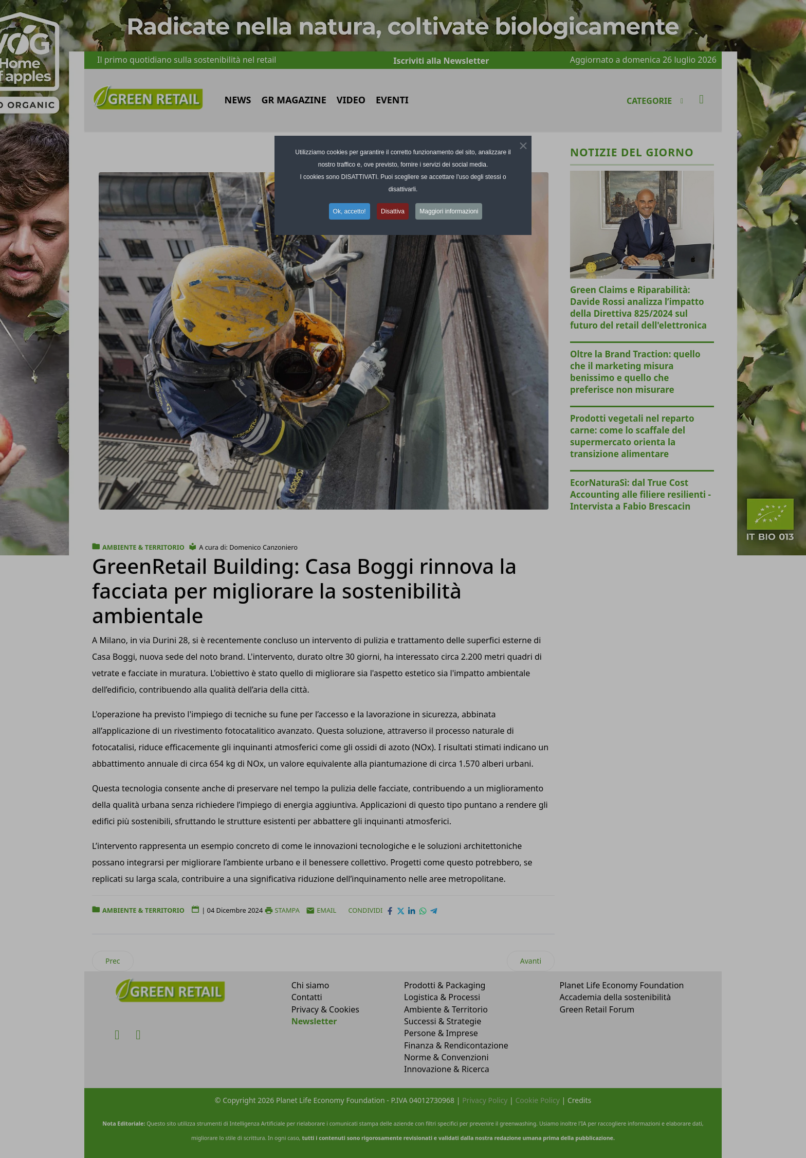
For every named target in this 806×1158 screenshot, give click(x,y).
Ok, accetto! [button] (349, 211)
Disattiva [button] (393, 211)
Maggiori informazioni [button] (448, 211)
